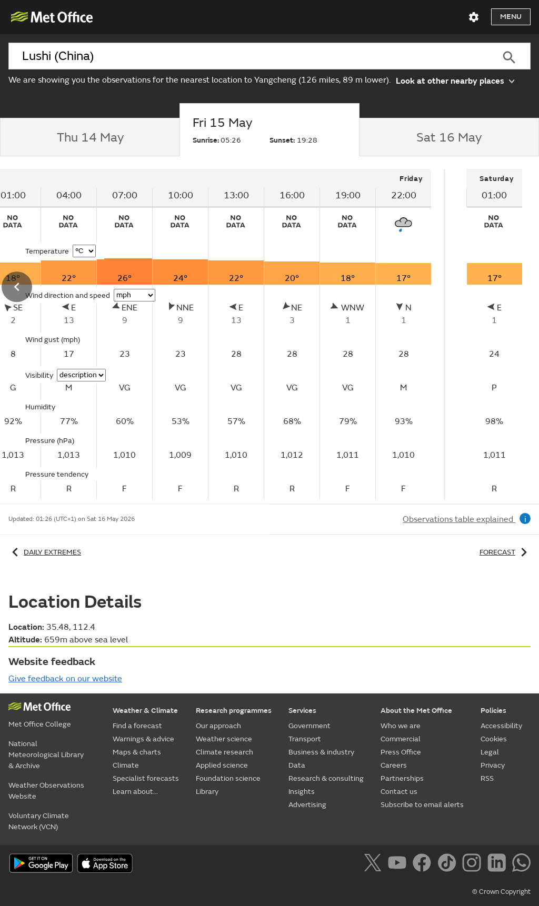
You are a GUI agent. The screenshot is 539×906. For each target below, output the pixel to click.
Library (207, 791)
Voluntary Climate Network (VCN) (38, 821)
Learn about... (135, 791)
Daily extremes (44, 552)
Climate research (224, 752)
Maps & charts (137, 752)
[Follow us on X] (374, 864)
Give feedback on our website (65, 678)
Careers (394, 765)
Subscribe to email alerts (422, 804)
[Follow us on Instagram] (473, 864)
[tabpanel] (494, 334)
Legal (490, 752)
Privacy (493, 765)
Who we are (401, 725)
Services (302, 710)
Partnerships (402, 778)
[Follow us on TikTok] (448, 864)
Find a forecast (137, 725)
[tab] (89, 137)
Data (296, 765)
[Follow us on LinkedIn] (498, 864)
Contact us (399, 791)
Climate (126, 765)
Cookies (494, 738)
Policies (493, 710)
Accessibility (501, 725)
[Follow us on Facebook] (424, 864)
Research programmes (234, 710)
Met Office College (39, 724)
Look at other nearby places (455, 80)
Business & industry (321, 752)
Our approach (218, 725)
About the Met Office (416, 710)
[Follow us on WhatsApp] (521, 864)
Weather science (224, 738)
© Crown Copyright (501, 892)
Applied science (222, 765)
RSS (487, 778)
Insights (301, 791)
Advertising (307, 804)
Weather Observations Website (46, 791)
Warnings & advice (143, 738)
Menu (511, 16)
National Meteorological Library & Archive (46, 754)
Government (309, 725)
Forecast (505, 552)
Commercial (401, 738)
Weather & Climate (145, 710)
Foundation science (228, 778)
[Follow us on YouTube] (399, 864)
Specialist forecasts (146, 778)
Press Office (401, 752)
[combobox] (248, 56)
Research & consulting (326, 778)
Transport (304, 738)
